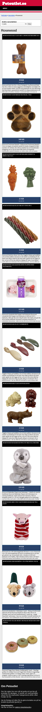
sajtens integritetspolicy (23, 707)
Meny (5, 8)
